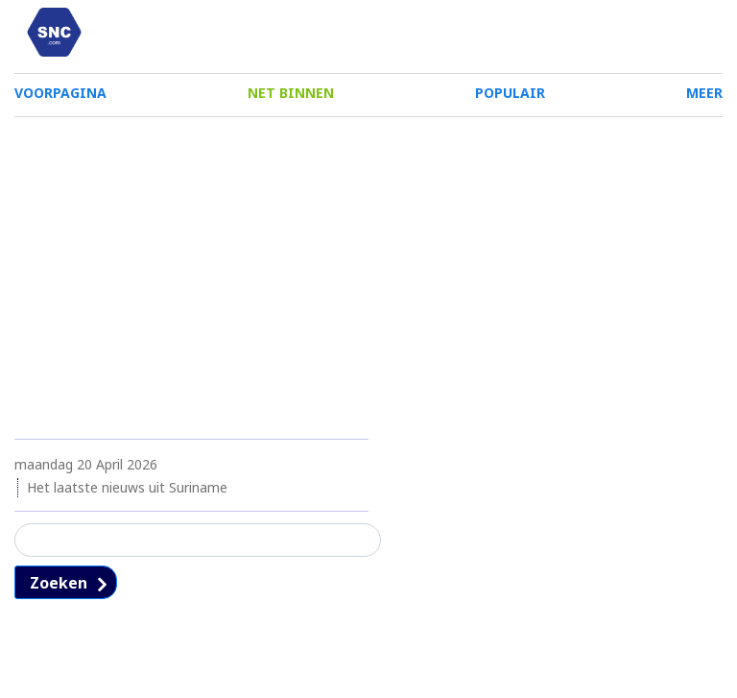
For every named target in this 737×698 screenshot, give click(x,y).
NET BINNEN (291, 98)
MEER (704, 98)
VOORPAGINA (60, 98)
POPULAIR (510, 98)
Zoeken (58, 595)
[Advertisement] (368, 276)
